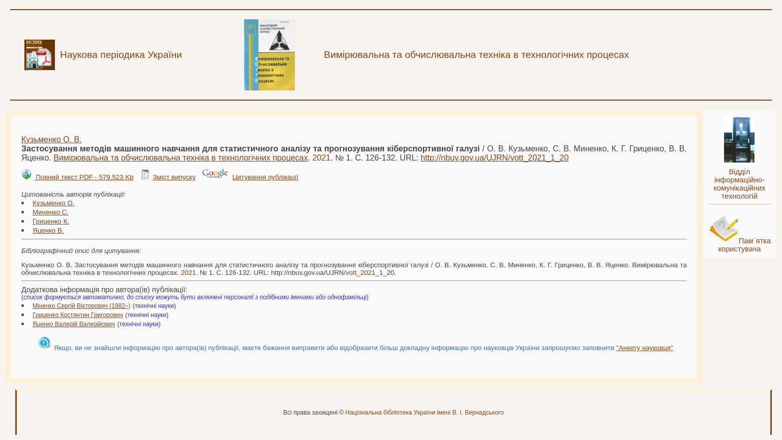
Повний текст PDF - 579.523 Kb (83, 177)
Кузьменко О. (54, 203)
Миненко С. (51, 212)
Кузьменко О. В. (51, 139)
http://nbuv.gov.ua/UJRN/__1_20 (494, 157)
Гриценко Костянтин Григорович (78, 315)
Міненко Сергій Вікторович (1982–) (82, 305)
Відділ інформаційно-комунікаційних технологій (739, 184)
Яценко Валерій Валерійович (74, 324)
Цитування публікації (265, 177)
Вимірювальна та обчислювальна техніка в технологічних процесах (180, 157)
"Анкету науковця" (644, 348)
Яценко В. (48, 230)
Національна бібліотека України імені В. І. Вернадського (424, 412)
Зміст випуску (174, 177)
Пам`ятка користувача (744, 245)
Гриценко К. (51, 221)
